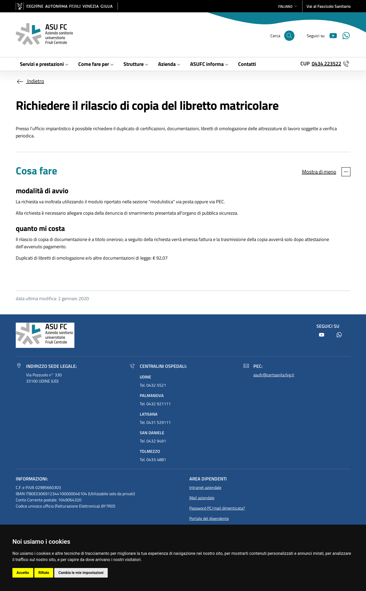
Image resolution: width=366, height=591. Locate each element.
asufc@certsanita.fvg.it (273, 375)
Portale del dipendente (209, 518)
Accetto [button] (23, 573)
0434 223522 (326, 63)
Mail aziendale (201, 498)
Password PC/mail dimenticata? (217, 508)
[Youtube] (331, 35)
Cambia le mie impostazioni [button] (80, 573)
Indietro (30, 81)
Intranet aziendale (205, 487)
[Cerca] (289, 35)
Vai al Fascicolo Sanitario (329, 6)
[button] (288, 6)
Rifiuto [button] (43, 573)
